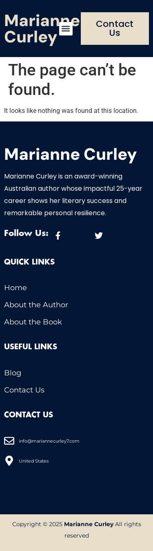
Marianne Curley (42, 28)
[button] (66, 28)
